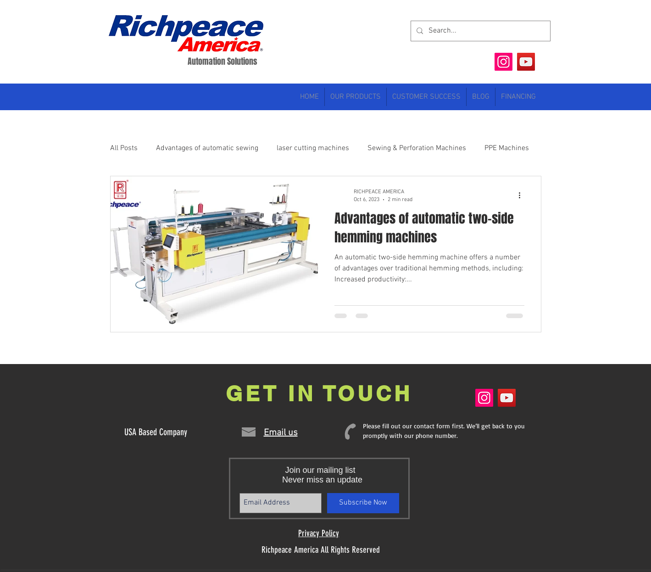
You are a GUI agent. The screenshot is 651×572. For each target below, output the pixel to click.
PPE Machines (506, 148)
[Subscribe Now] (363, 503)
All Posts (124, 148)
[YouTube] (526, 62)
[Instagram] (503, 62)
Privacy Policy (318, 533)
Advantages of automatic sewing (207, 148)
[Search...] (479, 31)
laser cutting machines (313, 148)
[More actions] (523, 195)
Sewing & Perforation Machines (416, 148)
